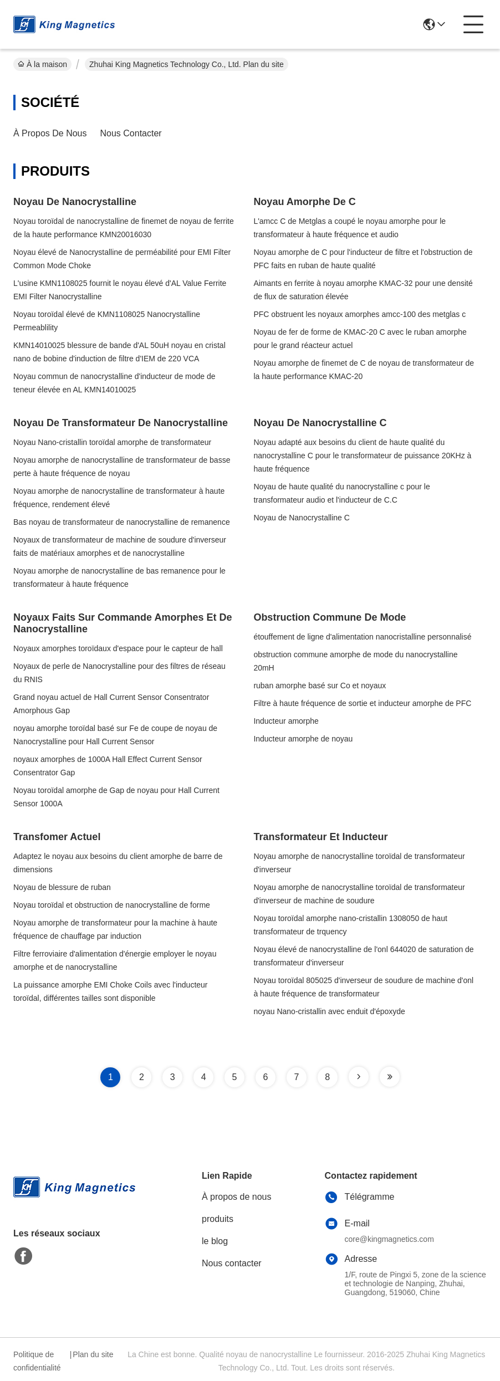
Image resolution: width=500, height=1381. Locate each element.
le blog (215, 1241)
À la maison (42, 64)
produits (217, 1219)
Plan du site (93, 1354)
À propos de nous (50, 133)
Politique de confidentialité (37, 1361)
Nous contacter (131, 133)
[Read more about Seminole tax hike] (359, 1077)
